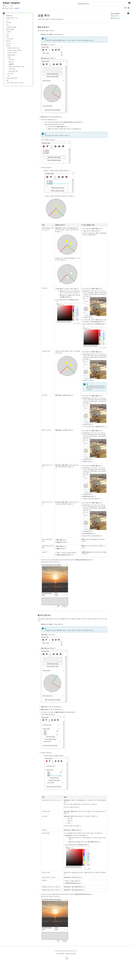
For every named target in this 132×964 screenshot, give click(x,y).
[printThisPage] (128, 8)
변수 (7, 25)
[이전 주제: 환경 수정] (125, 8)
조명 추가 (17, 8)
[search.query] (102, 3)
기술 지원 (67, 953)
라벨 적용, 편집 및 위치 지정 (16, 66)
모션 (7, 34)
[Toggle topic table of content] (128, 13)
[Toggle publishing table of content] (4, 13)
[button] (5, 16)
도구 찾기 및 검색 (80, 40)
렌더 (8, 76)
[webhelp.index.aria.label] (129, 3)
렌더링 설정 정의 (13, 71)
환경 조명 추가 (115, 16)
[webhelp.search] (124, 4)
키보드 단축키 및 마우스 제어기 (15, 83)
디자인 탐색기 (10, 39)
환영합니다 (9, 16)
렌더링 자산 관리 (12, 53)
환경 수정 (11, 62)
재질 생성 (11, 60)
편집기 (11, 8)
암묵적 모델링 (10, 29)
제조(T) (8, 41)
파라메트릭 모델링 (11, 27)
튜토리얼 (8, 23)
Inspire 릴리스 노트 (11, 18)
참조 (7, 80)
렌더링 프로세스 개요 (13, 48)
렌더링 (7, 8)
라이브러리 (10, 73)
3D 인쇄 (8, 43)
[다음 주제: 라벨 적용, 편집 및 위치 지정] (126, 8)
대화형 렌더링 (11, 55)
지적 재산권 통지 (60, 953)
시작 (7, 20)
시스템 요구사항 (14, 50)
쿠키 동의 (73, 953)
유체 (7, 36)
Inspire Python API (11, 78)
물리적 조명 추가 (115, 18)
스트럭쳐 (8, 32)
